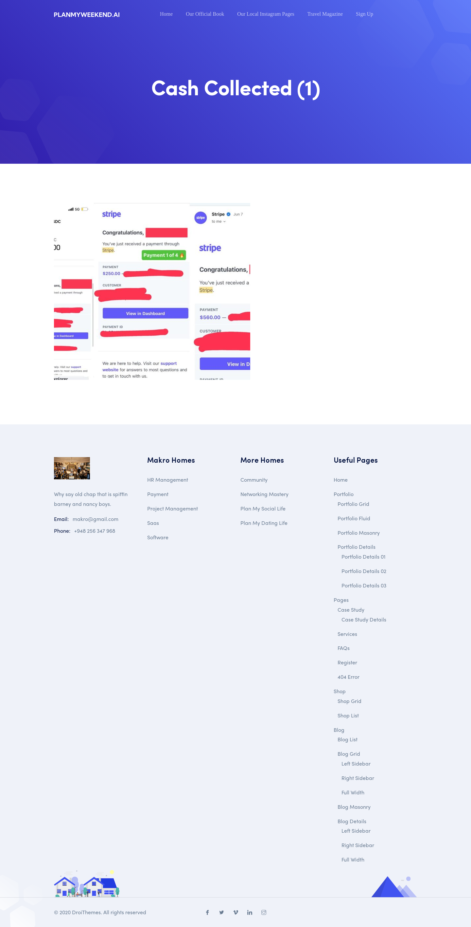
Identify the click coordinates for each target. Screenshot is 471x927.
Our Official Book (205, 14)
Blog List (348, 739)
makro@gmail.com (95, 519)
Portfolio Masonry (359, 532)
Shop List (348, 715)
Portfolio (344, 494)
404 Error (348, 676)
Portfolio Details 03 (363, 585)
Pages (341, 599)
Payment (157, 494)
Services (347, 634)
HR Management (167, 479)
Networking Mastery (264, 494)
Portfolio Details (356, 546)
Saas (153, 523)
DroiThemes (86, 912)
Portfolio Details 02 (363, 571)
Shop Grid (349, 701)
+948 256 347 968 (94, 530)
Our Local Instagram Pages (265, 14)
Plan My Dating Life (264, 523)
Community (254, 479)
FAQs (344, 648)
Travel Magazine (325, 14)
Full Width (352, 792)
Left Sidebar (356, 763)
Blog (339, 729)
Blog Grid (349, 753)
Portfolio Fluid (354, 518)
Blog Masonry (354, 806)
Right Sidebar (357, 778)
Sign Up (364, 14)
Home (166, 14)
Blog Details (352, 821)
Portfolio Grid (353, 504)
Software (157, 537)
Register (347, 662)
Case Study (351, 609)
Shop (340, 691)
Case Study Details (363, 619)
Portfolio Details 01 (363, 556)
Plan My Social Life (263, 508)
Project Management (172, 508)
